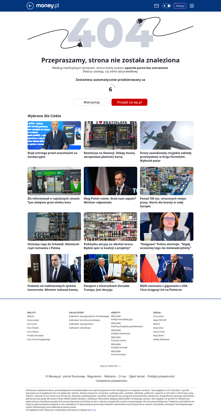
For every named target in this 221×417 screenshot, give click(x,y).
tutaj (93, 409)
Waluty (30, 316)
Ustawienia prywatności (111, 381)
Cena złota (158, 316)
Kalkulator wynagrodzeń (81, 323)
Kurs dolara (33, 331)
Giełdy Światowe (161, 339)
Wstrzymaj (91, 102)
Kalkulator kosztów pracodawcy (84, 320)
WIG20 (156, 323)
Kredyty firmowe (119, 347)
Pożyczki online (118, 340)
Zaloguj (180, 5)
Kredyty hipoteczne (120, 333)
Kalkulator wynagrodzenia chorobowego (89, 316)
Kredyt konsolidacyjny (122, 319)
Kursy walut (33, 320)
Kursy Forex (159, 331)
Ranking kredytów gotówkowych (127, 326)
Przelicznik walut (35, 335)
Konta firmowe (118, 354)
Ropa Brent (158, 335)
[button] (192, 6)
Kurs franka (33, 327)
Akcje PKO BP (159, 320)
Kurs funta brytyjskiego (38, 339)
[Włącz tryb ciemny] (166, 6)
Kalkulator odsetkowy (79, 327)
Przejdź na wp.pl (129, 102)
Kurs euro (32, 323)
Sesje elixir (158, 327)
